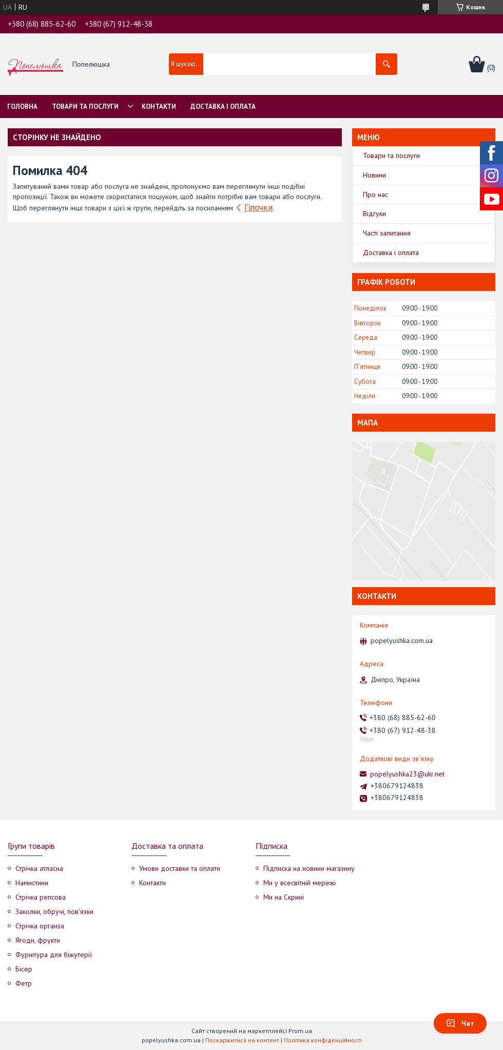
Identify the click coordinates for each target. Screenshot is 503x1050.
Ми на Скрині (283, 897)
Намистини (31, 882)
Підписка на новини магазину (309, 868)
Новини (374, 175)
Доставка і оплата (223, 106)
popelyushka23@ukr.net (407, 774)
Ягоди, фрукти (37, 940)
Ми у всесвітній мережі (299, 882)
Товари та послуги (85, 106)
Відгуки (374, 213)
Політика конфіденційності (323, 1040)
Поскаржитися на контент (242, 1040)
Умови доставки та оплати (179, 868)
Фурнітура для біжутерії (53, 954)
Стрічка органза (39, 925)
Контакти (159, 106)
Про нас (375, 194)
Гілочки (258, 207)
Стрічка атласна (39, 868)
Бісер (23, 969)
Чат (460, 1023)
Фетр (23, 983)
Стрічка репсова (40, 897)
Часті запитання (387, 233)
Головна (22, 106)
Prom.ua (300, 1031)
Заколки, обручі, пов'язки (54, 911)
